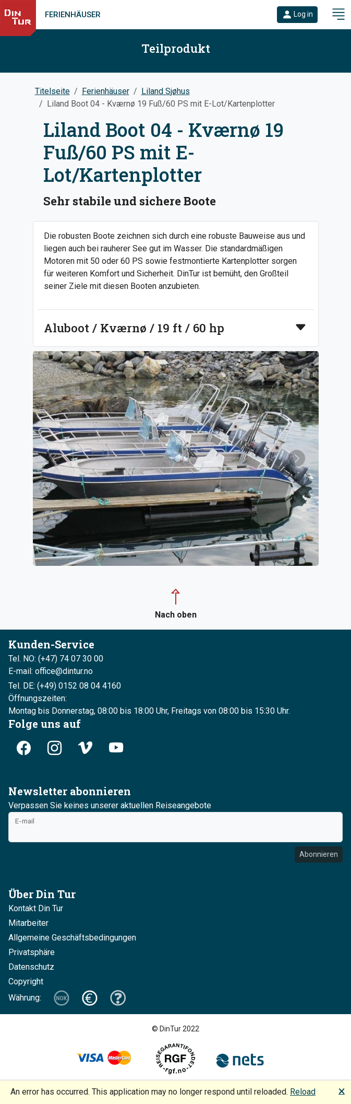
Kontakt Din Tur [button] (35, 908)
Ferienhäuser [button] (105, 91)
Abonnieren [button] (318, 854)
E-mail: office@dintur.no (50, 671)
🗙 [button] (341, 1091)
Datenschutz (31, 967)
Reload (303, 1092)
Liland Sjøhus (165, 91)
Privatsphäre (31, 952)
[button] (297, 14)
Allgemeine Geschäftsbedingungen (72, 938)
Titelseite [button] (52, 91)
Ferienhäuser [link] (73, 14)
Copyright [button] (25, 981)
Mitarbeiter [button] (28, 923)
